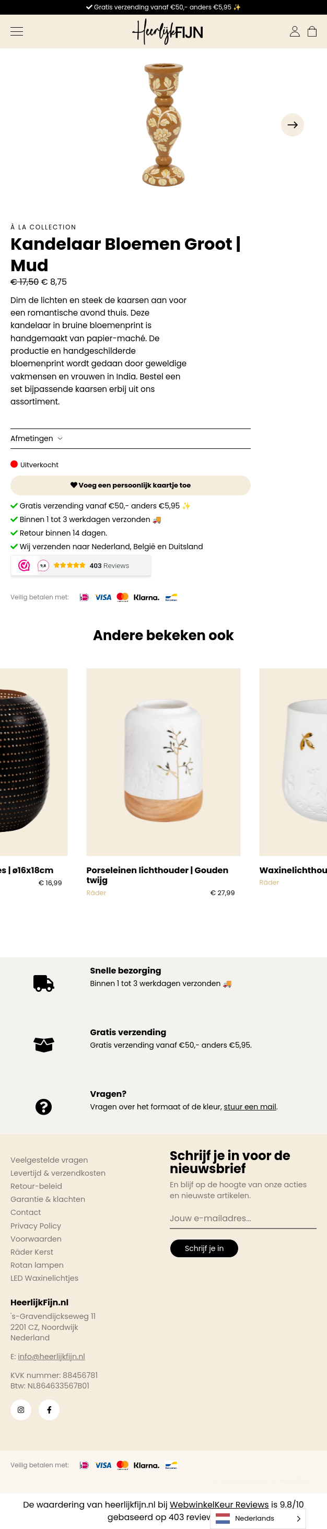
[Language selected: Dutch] (258, 1519)
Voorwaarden (36, 1239)
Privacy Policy (35, 1226)
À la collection (43, 227)
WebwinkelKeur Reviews (219, 1505)
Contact (25, 1212)
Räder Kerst (31, 1252)
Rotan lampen (37, 1265)
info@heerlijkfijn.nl (51, 1356)
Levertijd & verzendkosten (58, 1173)
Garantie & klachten (47, 1199)
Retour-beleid (36, 1186)
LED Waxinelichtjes (44, 1278)
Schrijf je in (204, 1248)
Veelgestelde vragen (49, 1160)
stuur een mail (250, 1107)
